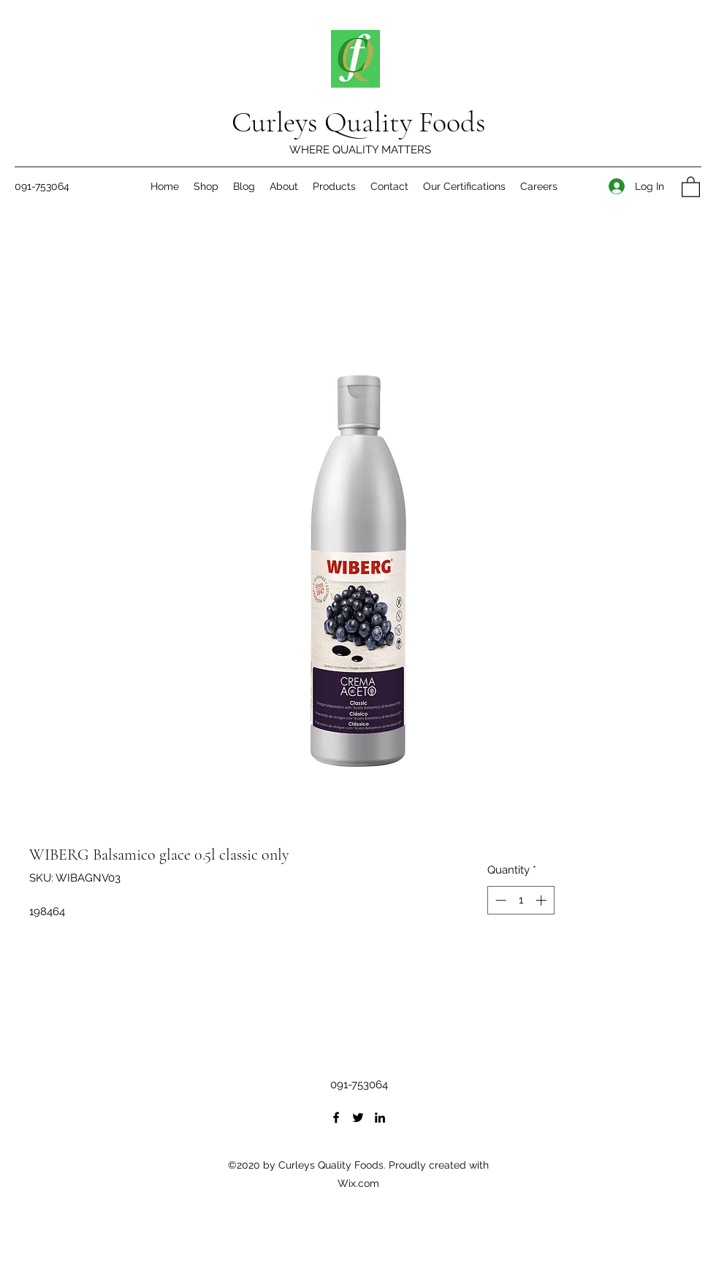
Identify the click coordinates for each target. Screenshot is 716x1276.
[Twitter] (358, 1117)
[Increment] (542, 900)
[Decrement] (499, 900)
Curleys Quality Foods (359, 122)
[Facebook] (336, 1117)
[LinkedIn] (380, 1117)
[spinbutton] (521, 900)
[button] (691, 186)
